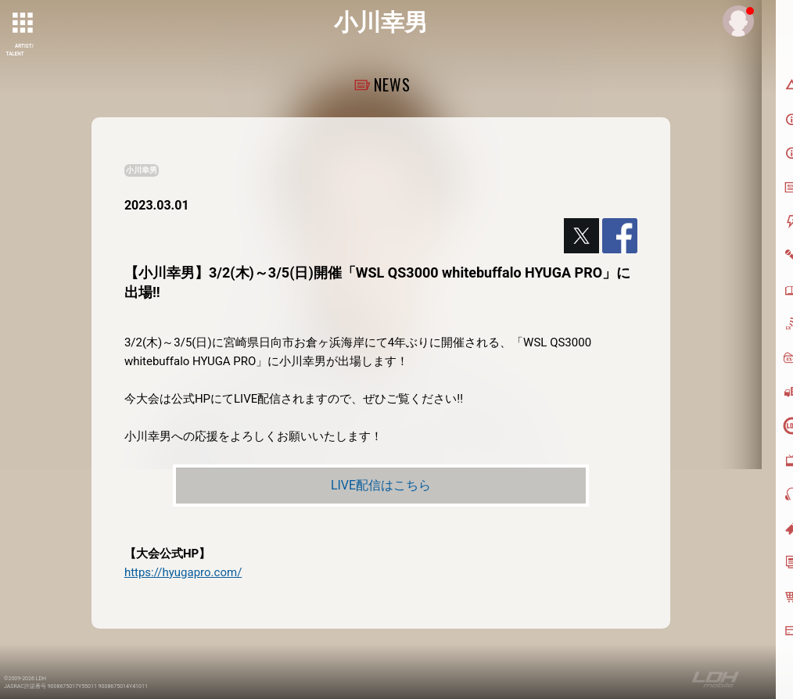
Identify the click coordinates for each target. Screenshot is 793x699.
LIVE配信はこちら (381, 485)
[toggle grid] (24, 24)
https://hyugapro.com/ (183, 572)
